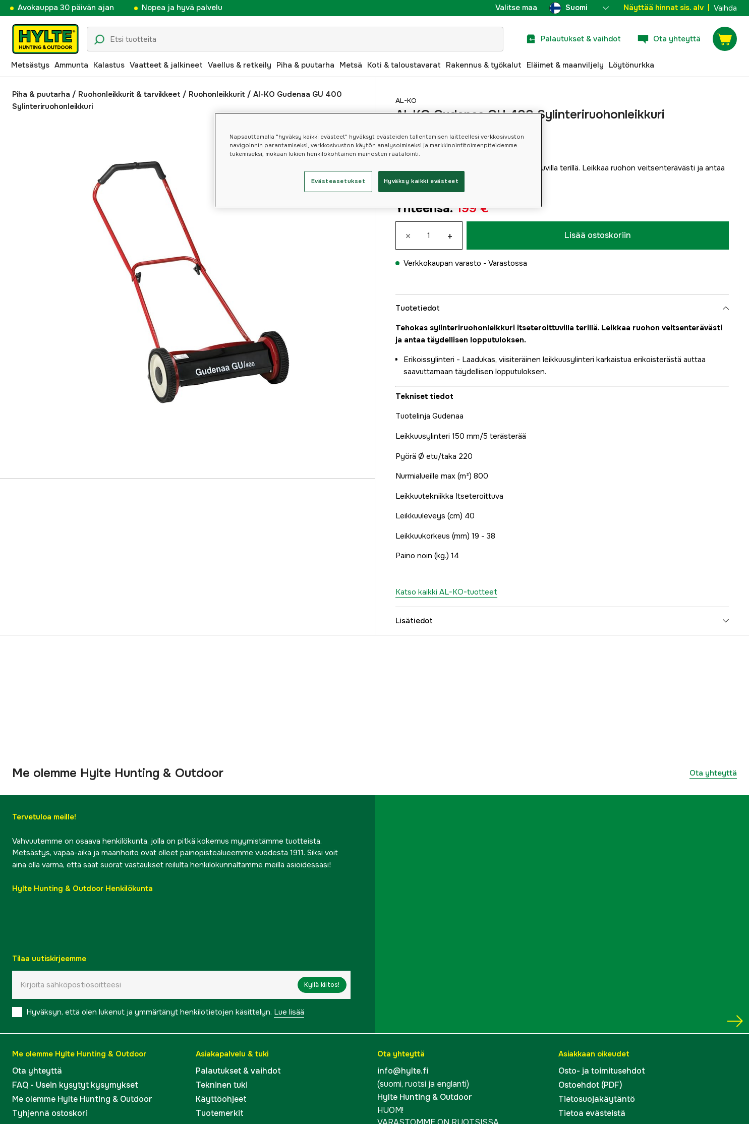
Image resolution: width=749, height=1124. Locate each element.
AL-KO (407, 100)
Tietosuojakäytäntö (596, 1099)
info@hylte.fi (402, 1071)
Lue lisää (289, 1012)
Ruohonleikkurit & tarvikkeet (129, 94)
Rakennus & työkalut (484, 65)
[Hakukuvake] (99, 40)
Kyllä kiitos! (321, 985)
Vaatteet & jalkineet (166, 65)
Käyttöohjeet (221, 1099)
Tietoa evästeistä (591, 1113)
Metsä (350, 65)
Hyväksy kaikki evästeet (421, 181)
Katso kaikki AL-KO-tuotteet (446, 592)
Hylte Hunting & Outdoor (424, 1097)
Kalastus (109, 65)
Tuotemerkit (220, 1113)
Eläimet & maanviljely (565, 65)
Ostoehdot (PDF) (590, 1085)
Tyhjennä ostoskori (50, 1113)
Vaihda (725, 8)
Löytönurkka (631, 65)
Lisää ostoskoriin (597, 235)
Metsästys (30, 65)
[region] (378, 160)
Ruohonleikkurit (217, 94)
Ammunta (71, 65)
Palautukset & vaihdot (238, 1071)
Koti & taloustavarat (404, 65)
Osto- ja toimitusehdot (601, 1071)
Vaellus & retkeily (239, 65)
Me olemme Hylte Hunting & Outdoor (82, 1099)
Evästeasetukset (338, 181)
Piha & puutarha (305, 65)
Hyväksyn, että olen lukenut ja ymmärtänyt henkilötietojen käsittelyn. (165, 1012)
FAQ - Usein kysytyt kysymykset (75, 1085)
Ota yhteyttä (713, 773)
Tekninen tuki (222, 1085)
